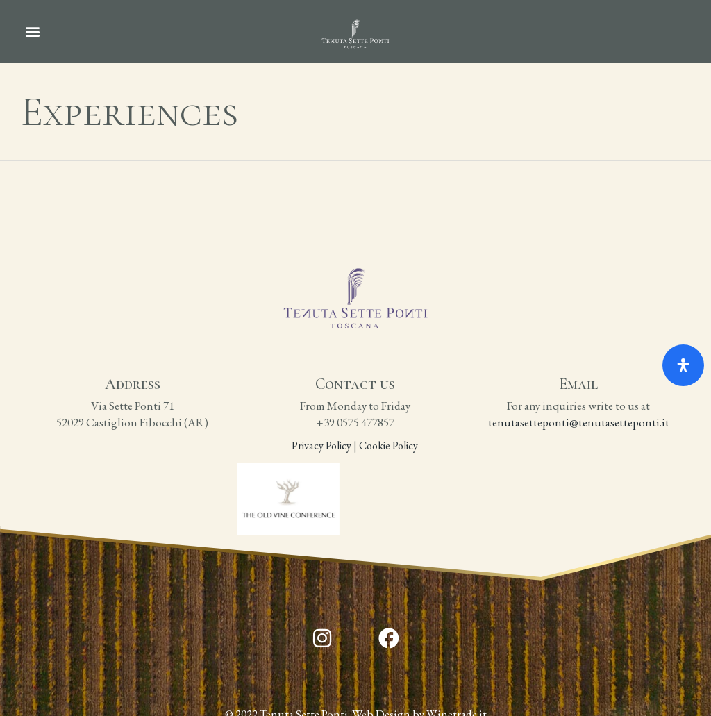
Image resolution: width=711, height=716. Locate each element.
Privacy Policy (321, 445)
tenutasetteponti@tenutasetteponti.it (578, 422)
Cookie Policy (389, 445)
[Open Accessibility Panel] (683, 365)
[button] (32, 31)
